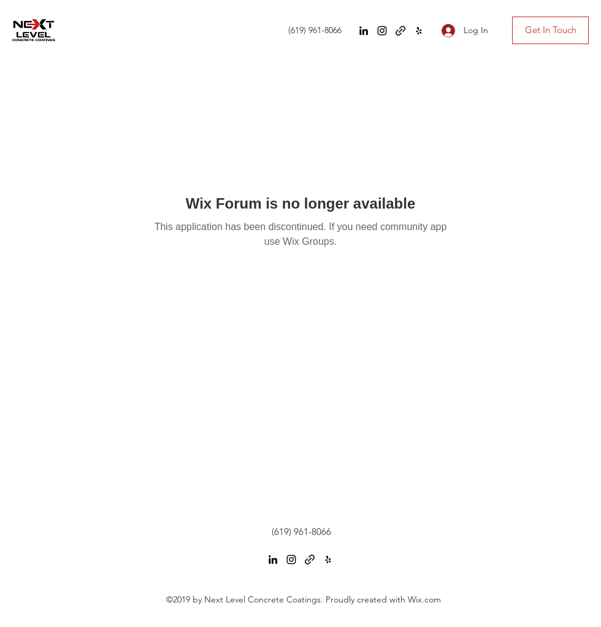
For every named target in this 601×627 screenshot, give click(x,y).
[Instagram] (382, 31)
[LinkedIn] (364, 31)
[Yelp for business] (419, 31)
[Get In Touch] (550, 30)
